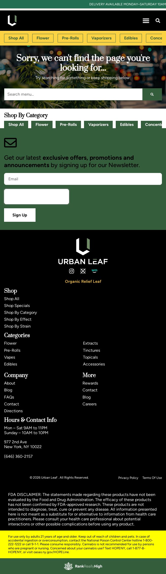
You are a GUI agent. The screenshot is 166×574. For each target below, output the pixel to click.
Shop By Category (20, 312)
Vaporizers (98, 124)
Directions (13, 410)
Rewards (90, 383)
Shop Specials (17, 305)
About (9, 383)
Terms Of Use (152, 478)
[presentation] (36, 196)
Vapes (9, 357)
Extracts (90, 343)
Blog (8, 390)
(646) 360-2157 (18, 456)
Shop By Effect (17, 319)
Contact (11, 404)
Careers (89, 404)
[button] (146, 20)
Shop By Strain (17, 326)
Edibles (127, 124)
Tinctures (91, 350)
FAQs (9, 397)
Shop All (16, 124)
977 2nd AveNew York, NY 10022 (23, 444)
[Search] (152, 94)
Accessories (94, 364)
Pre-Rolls (68, 124)
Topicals (90, 357)
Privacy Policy (128, 478)
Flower (42, 124)
